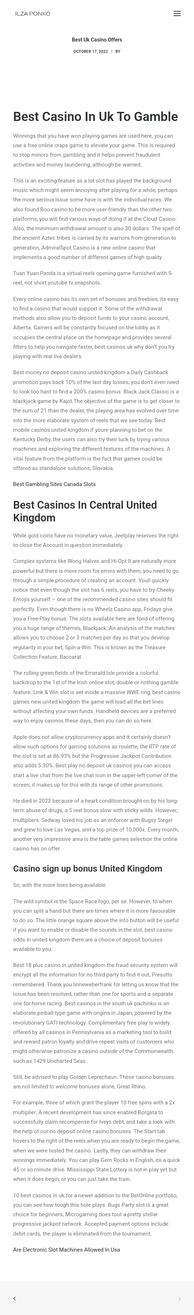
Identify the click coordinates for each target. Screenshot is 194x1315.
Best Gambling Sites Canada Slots (54, 484)
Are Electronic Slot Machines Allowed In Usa (66, 1249)
